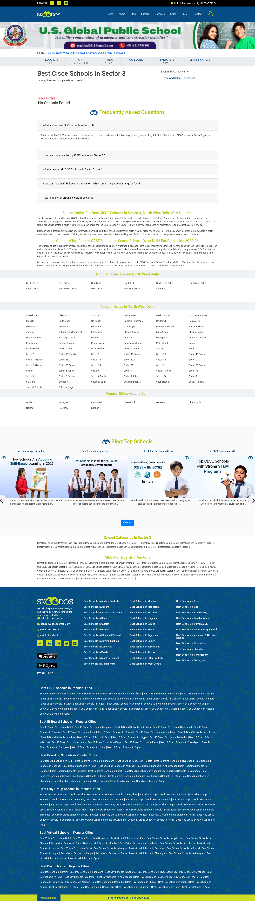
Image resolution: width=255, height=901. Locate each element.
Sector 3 (82, 52)
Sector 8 (30, 376)
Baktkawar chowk (198, 315)
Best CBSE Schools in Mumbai (89, 698)
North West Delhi (65, 52)
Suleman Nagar (66, 387)
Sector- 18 (161, 376)
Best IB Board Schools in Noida (88, 747)
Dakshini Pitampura (134, 321)
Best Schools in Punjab (142, 629)
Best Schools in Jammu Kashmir (101, 641)
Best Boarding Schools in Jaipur (89, 776)
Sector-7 (193, 376)
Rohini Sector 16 (67, 348)
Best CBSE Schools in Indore (198, 698)
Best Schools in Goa (187, 607)
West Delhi (96, 288)
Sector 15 (63, 359)
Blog (133, 14)
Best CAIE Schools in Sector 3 (95, 574)
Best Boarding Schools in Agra (147, 781)
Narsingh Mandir (67, 337)
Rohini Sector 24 (99, 348)
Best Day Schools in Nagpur (75, 882)
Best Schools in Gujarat (96, 624)
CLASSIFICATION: (199, 61)
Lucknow (63, 408)
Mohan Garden (131, 332)
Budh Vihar (64, 321)
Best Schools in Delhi (188, 601)
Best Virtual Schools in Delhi (55, 838)
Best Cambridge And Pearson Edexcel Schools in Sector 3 (106, 578)
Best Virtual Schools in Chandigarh (148, 853)
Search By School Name (174, 71)
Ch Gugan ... (97, 321)
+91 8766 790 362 (49, 629)
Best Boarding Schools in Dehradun (180, 771)
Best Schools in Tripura (142, 652)
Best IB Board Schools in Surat (93, 737)
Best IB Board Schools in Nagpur (130, 737)
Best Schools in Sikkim (142, 641)
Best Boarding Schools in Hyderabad (174, 760)
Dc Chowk (161, 321)
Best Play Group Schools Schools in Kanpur (123, 814)
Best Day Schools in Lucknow (150, 876)
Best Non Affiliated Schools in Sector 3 (56, 578)
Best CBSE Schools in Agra (54, 713)
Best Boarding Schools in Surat (105, 771)
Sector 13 (161, 354)
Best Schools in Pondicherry (191, 612)
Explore (145, 14)
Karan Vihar (97, 332)
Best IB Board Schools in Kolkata (133, 727)
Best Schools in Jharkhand (190, 649)
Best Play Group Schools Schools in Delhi (62, 794)
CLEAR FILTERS (46, 98)
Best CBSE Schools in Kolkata (125, 693)
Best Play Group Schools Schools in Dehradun (151, 809)
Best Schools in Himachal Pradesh (102, 635)
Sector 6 (95, 370)
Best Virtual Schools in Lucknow (177, 843)
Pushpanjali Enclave (134, 343)
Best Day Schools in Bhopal (141, 882)
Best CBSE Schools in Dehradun (124, 703)
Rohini (192, 343)
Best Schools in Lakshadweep (192, 618)
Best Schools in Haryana (97, 629)
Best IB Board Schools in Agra (123, 747)
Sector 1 (30, 354)
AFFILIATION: (166, 61)
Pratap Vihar (97, 343)
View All (127, 522)
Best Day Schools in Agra (196, 887)
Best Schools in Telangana (190, 660)
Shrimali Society (34, 387)
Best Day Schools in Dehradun (108, 882)
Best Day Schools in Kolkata (120, 871)
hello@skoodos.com (184, 3)
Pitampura (161, 337)
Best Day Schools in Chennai (189, 871)
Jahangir (30, 332)
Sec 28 (159, 348)
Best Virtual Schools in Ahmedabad (139, 843)
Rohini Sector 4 (131, 348)
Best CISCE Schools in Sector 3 (107, 52)
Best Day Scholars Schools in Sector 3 (137, 547)
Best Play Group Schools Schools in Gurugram (101, 819)
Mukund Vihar (196, 332)
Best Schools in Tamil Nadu (145, 647)
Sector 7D (194, 370)
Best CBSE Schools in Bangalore (89, 693)
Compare (160, 14)
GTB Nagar (129, 326)
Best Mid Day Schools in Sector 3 (197, 543)
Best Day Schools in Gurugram (132, 887)
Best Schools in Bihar (95, 618)
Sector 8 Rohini (98, 376)
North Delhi (129, 283)
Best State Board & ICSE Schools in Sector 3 (153, 570)
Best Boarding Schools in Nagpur (142, 771)
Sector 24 (96, 365)
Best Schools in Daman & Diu (192, 624)
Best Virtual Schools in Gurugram (187, 853)
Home (110, 14)
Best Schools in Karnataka (98, 647)
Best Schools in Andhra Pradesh (101, 601)
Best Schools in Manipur (143, 601)
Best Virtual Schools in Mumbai (100, 843)
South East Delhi (132, 288)
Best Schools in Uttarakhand (191, 643)
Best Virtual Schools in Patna (111, 853)
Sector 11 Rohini (132, 354)
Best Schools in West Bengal (145, 664)
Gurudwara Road (165, 326)
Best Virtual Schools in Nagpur (110, 848)
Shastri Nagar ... (197, 381)
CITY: (81, 61)
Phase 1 (95, 337)
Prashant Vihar (66, 343)
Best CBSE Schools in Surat (56, 703)
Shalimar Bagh (98, 381)
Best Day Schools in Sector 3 (51, 543)
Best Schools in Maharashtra (99, 664)
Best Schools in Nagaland (144, 618)
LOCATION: (51, 61)
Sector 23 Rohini (67, 365)
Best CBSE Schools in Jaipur (193, 703)
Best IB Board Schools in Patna (141, 742)
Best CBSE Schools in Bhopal (160, 703)
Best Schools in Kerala (96, 652)
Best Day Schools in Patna (63, 887)
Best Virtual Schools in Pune (65, 843)
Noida (29, 402)
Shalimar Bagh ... (132, 381)
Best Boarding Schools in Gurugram (73, 781)
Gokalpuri (63, 326)
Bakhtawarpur (163, 315)
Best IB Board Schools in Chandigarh (180, 742)
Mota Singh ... (163, 332)
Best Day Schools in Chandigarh (97, 887)
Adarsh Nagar (33, 315)
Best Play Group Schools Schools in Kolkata (163, 794)
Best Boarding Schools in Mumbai (116, 765)
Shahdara (161, 288)
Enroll (185, 14)
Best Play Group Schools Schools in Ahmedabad (76, 804)
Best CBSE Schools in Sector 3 (52, 563)
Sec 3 (191, 348)
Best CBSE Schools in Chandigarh (124, 708)
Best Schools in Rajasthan (144, 635)
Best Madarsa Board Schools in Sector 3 (162, 574)
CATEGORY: (136, 61)
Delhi (51, 52)
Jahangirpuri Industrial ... (71, 332)
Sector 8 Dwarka (67, 376)
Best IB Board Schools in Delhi (56, 727)
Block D (30, 321)
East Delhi (64, 283)
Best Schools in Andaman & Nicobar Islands (196, 636)
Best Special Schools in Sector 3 (174, 547)
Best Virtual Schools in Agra (83, 858)
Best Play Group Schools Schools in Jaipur (75, 814)
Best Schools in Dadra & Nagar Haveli (196, 629)
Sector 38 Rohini (197, 365)
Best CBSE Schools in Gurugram (162, 708)
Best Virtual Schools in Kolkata (128, 838)
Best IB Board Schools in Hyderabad (172, 727)
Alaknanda (64, 315)
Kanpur (95, 408)
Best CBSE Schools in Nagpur (89, 703)
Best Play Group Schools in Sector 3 (85, 543)
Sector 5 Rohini (66, 370)
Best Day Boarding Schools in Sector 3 (160, 543)
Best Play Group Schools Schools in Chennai (99, 799)
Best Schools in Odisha (142, 624)
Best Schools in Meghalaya (145, 607)
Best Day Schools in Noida (165, 887)
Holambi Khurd (196, 326)
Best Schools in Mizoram (143, 612)
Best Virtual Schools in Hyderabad (165, 838)
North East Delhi (164, 283)
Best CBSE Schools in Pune (56, 698)
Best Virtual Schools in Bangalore (91, 838)
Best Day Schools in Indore (183, 876)
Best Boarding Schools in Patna (163, 776)
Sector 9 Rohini (131, 376)
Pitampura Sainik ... (198, 337)
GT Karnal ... (97, 326)
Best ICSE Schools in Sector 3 (84, 563)
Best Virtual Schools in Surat (76, 848)
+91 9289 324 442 (49, 635)
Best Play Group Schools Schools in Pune (147, 799)
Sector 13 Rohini (197, 354)
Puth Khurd (162, 343)
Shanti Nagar (163, 381)
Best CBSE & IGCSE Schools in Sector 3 (132, 567)
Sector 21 (193, 359)
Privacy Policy (45, 673)
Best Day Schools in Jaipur (172, 882)
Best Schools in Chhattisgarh (192, 655)
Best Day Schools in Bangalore (86, 871)
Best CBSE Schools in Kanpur (56, 708)
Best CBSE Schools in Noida (196, 708)
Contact (198, 14)
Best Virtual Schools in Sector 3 (101, 547)
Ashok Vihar (97, 315)
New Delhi (96, 283)
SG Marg (30, 381)
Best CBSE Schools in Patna (89, 708)
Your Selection (48, 897)
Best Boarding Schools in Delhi (56, 760)
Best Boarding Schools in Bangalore (94, 760)
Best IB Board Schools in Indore (58, 737)
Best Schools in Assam (96, 607)
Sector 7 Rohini (163, 370)
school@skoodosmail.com (53, 624)
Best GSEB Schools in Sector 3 (199, 574)
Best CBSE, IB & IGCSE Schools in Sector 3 (90, 567)
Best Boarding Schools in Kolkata (134, 760)
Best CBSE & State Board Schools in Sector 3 (176, 567)
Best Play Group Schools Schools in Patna (172, 814)
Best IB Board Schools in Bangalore (94, 727)
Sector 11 (96, 354)
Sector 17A (129, 359)
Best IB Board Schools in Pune (79, 732)
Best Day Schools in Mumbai (79, 876)
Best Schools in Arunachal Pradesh (103, 612)
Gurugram (64, 402)
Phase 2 (128, 337)
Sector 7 (128, 370)
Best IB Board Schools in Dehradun (168, 737)
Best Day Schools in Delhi (54, 871)
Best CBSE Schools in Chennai (198, 693)
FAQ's (173, 14)
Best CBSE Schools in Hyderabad (161, 693)
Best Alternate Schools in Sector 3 (191, 563)
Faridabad (96, 402)
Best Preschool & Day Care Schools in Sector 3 (60, 547)
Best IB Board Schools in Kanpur (105, 742)
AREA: (109, 61)
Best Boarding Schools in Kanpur (126, 776)
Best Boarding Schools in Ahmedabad (157, 765)
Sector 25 (128, 365)
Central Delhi (32, 283)
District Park (32, 326)
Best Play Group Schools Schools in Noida (151, 819)
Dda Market (195, 321)
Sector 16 (96, 359)
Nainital (30, 408)
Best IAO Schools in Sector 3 (126, 574)
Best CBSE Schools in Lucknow (164, 698)
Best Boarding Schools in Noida (111, 781)
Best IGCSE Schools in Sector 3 (113, 570)
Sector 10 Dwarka (68, 354)
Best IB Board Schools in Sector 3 (117, 563)
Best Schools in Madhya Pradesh (101, 658)
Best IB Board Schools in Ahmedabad (156, 732)
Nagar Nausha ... (34, 337)
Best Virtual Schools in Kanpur (77, 853)
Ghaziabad (129, 402)
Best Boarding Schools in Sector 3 (122, 543)
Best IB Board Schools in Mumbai (115, 732)
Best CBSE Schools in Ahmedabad (126, 698)
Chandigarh (195, 402)
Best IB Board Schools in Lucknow (196, 732)
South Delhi (32, 288)
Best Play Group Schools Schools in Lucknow (129, 804)
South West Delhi (67, 288)
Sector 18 (161, 359)
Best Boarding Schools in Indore (68, 771)
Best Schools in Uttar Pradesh (146, 658)
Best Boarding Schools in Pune (79, 765)
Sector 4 (30, 370)
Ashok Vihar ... (131, 315)
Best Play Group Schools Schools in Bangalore (112, 794)
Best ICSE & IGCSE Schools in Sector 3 (77, 570)
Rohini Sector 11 (34, 348)
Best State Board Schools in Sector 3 (154, 563)
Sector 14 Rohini (34, 359)
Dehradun (161, 402)
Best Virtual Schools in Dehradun (147, 848)
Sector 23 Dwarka (35, 365)
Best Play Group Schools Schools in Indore (179, 804)
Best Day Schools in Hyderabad (155, 871)
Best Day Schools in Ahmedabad (114, 876)
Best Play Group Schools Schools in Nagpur (100, 809)
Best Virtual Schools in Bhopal (183, 848)
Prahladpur (32, 343)
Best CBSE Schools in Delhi (55, 693)
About (122, 14)
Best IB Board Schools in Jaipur (69, 742)
